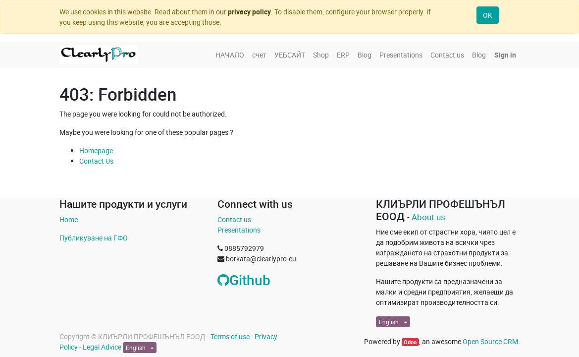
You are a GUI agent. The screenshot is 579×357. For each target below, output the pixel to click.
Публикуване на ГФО (93, 237)
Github (243, 279)
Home (68, 219)
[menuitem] (229, 55)
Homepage (96, 150)
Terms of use (230, 336)
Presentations (239, 230)
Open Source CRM (490, 341)
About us (428, 217)
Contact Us (96, 161)
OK (487, 15)
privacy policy (249, 11)
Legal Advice (102, 347)
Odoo (410, 342)
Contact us (234, 219)
